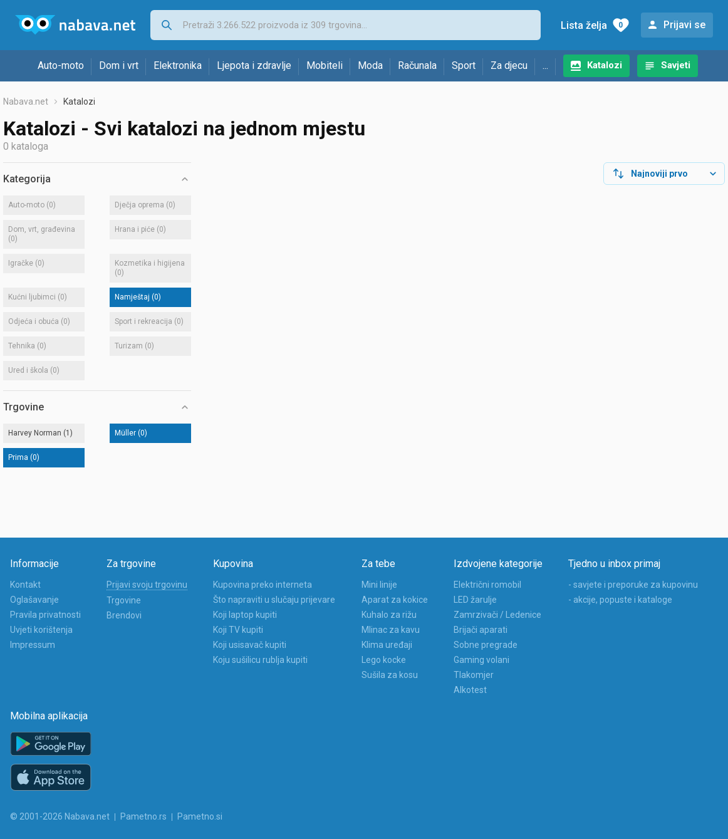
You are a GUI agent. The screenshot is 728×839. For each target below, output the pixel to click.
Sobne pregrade (485, 645)
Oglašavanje (34, 600)
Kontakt (25, 585)
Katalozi (604, 65)
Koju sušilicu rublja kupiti (260, 660)
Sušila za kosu (389, 675)
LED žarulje (475, 600)
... (545, 65)
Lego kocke (383, 660)
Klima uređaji (386, 645)
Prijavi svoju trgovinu (147, 585)
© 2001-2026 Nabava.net (60, 816)
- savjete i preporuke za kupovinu (633, 585)
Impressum (32, 645)
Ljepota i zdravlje (254, 65)
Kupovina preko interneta (262, 585)
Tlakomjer (474, 675)
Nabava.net (25, 101)
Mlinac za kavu (390, 630)
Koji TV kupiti (238, 630)
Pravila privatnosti (45, 615)
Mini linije (379, 585)
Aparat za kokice (394, 600)
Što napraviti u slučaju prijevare (274, 600)
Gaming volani (481, 660)
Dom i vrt (118, 65)
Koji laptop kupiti (245, 615)
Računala (417, 65)
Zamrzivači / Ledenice (497, 615)
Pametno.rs (143, 816)
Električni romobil (487, 585)
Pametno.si (199, 816)
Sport (464, 65)
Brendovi (124, 615)
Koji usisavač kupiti (249, 645)
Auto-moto (61, 65)
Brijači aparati (480, 630)
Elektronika (177, 65)
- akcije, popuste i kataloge (620, 600)
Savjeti (675, 65)
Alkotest (470, 690)
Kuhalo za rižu (389, 615)
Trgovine (124, 600)
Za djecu (509, 65)
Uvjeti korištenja (41, 630)
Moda (370, 65)
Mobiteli (324, 65)
